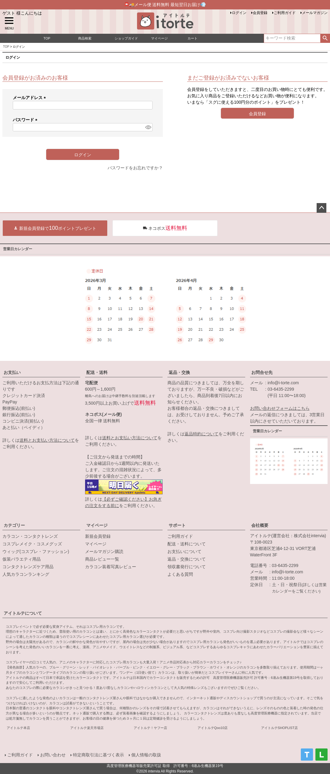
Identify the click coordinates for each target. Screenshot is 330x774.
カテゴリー (14, 525)
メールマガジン (315, 13)
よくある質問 (180, 574)
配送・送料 (97, 372)
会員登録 (260, 13)
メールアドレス (30, 97)
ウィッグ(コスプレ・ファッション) (35, 551)
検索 (325, 38)
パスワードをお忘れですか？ (135, 167)
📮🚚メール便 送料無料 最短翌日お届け (165, 4)
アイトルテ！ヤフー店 (150, 728)
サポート (177, 525)
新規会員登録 (98, 536)
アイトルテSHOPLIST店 (279, 728)
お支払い (12, 372)
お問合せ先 (262, 372)
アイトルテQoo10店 (213, 728)
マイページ (97, 525)
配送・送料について (186, 543)
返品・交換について (186, 559)
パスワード (26, 119)
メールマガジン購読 (104, 551)
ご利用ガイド (285, 13)
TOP (6, 46)
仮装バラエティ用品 (21, 559)
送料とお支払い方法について (47, 440)
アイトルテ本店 (18, 728)
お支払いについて (184, 551)
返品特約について (201, 433)
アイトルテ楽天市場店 (87, 728)
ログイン (239, 13)
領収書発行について (186, 566)
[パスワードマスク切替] (148, 127)
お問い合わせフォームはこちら (280, 408)
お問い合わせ (53, 754)
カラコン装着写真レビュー (110, 566)
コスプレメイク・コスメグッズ (32, 543)
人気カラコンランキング (25, 574)
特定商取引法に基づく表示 (98, 754)
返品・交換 (179, 372)
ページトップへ (321, 208)
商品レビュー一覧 (102, 559)
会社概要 (259, 525)
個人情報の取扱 (146, 754)
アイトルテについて (23, 613)
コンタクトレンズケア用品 (27, 566)
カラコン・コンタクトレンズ (30, 536)
